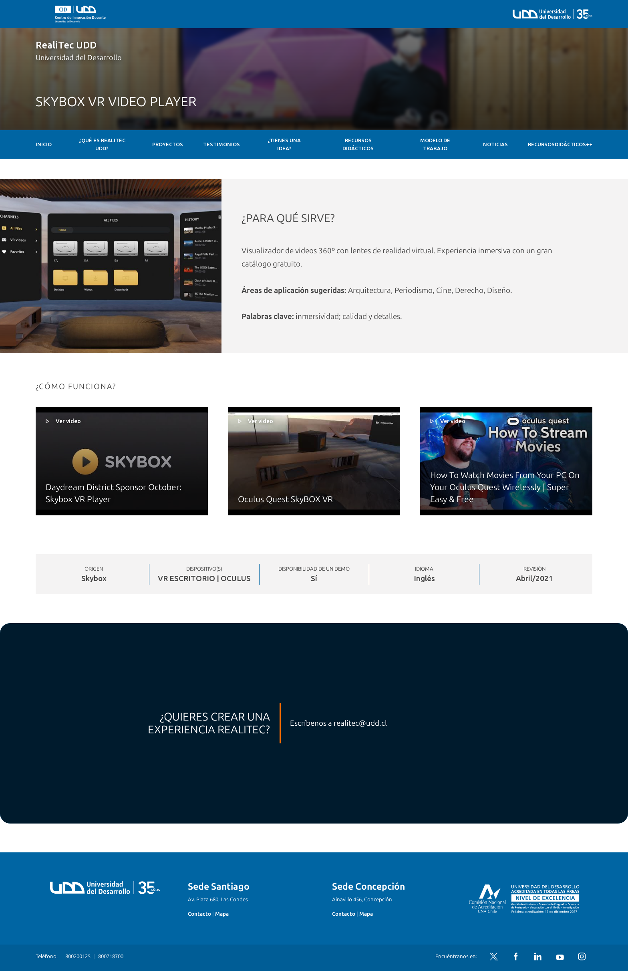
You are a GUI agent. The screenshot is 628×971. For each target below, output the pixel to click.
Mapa (222, 914)
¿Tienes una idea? (284, 144)
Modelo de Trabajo (435, 144)
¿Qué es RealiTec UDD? (102, 144)
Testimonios (221, 144)
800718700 (110, 956)
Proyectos (167, 144)
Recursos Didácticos (358, 144)
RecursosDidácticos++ (560, 144)
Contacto (199, 914)
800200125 (78, 956)
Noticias (495, 144)
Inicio (44, 144)
